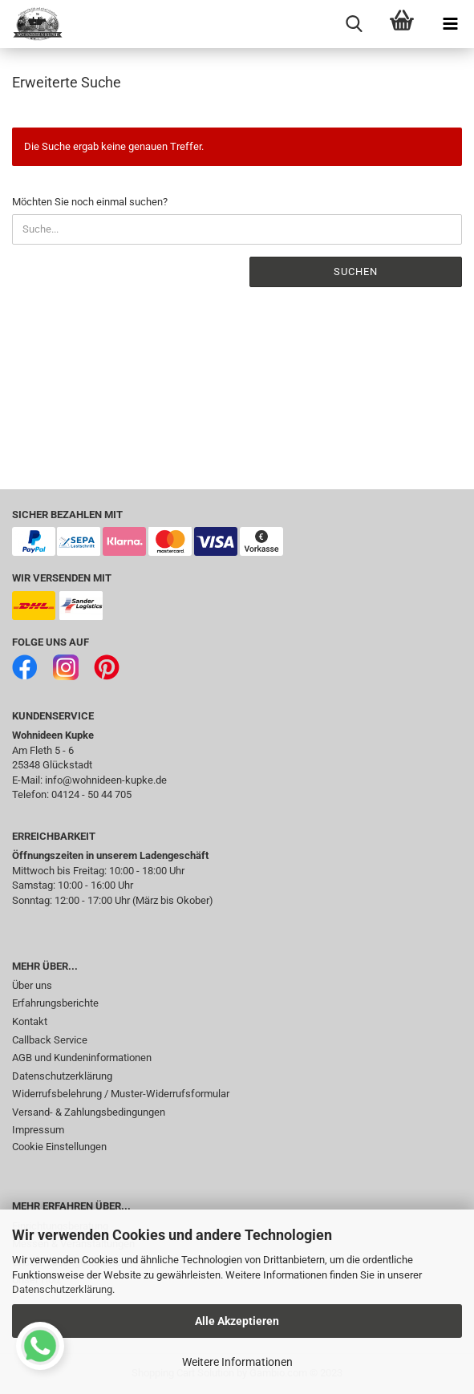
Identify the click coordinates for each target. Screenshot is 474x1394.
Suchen (356, 271)
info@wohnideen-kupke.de (106, 780)
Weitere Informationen (237, 1362)
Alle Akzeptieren (237, 1321)
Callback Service (49, 1040)
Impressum (38, 1130)
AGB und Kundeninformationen (82, 1058)
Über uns (32, 985)
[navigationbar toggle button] (450, 24)
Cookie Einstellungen (59, 1147)
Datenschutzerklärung (62, 1289)
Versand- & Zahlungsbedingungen (88, 1112)
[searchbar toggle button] (354, 24)
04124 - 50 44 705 (91, 794)
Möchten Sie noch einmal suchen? (90, 202)
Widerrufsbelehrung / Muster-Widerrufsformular (120, 1094)
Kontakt (29, 1021)
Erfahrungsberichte (55, 1003)
